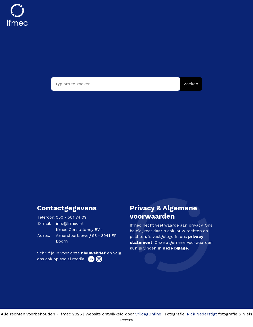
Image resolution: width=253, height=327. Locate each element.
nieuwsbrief (93, 253)
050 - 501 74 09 (71, 217)
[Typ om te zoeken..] (115, 84)
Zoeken (191, 83)
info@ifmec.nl (69, 223)
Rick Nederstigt (202, 314)
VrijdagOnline (148, 314)
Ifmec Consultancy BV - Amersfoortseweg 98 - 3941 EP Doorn (86, 235)
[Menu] (240, 11)
